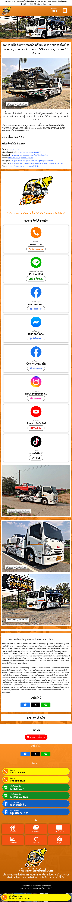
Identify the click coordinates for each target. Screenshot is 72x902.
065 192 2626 (17, 780)
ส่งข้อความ (36, 331)
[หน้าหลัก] (12, 827)
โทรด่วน (36, 242)
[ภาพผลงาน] (36, 827)
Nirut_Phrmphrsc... (36, 393)
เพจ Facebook (36, 301)
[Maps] (59, 838)
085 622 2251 (14, 149)
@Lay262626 (36, 453)
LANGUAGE (53, 9)
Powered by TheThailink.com (31, 888)
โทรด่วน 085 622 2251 (20, 898)
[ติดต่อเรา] (36, 838)
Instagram (36, 391)
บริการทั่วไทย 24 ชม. (15, 896)
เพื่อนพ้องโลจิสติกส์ (36, 423)
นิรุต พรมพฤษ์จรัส (36, 363)
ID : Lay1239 (36, 274)
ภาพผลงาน (36, 831)
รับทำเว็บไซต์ (46, 888)
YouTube (36, 421)
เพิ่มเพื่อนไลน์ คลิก (36, 271)
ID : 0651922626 (19, 796)
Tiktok (36, 450)
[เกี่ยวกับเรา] (12, 838)
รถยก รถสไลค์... (36, 304)
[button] (2, 27)
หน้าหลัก (13, 831)
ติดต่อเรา (36, 842)
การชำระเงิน (59, 831)
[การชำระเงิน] (59, 827)
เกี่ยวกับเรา (13, 842)
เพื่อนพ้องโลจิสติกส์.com (36, 870)
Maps (59, 842)
